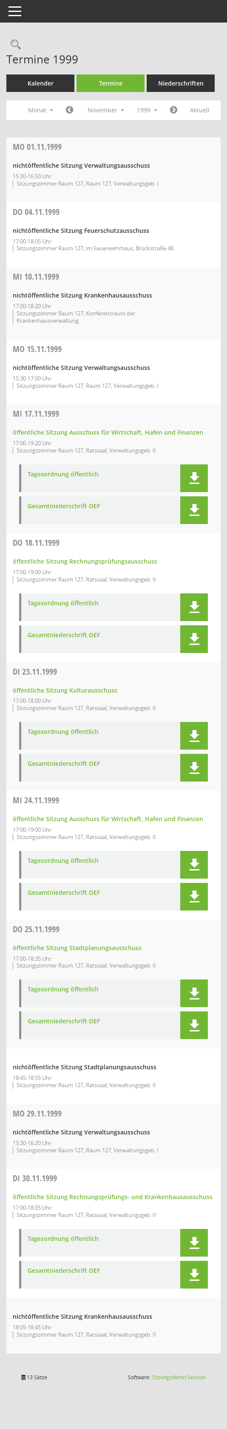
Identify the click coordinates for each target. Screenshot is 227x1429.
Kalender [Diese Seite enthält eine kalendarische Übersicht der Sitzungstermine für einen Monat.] (41, 83)
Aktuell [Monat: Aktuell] (200, 110)
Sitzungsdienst (179, 1377)
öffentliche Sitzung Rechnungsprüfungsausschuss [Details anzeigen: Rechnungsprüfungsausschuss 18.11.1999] (85, 561)
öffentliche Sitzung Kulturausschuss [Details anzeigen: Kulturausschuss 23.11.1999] (65, 690)
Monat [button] (40, 110)
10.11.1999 (36, 276)
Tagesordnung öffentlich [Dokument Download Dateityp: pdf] (63, 474)
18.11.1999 (36, 542)
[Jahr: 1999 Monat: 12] (174, 110)
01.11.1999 (37, 146)
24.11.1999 (36, 800)
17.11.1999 (36, 413)
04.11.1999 (36, 212)
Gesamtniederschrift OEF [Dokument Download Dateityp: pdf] (64, 506)
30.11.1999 (35, 1178)
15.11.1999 (37, 349)
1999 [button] (147, 110)
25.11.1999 (36, 929)
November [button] (106, 110)
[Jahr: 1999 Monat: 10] (69, 110)
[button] (194, 478)
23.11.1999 (35, 671)
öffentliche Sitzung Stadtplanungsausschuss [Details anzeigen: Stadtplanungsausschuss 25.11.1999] (77, 948)
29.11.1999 (37, 1113)
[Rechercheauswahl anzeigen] (13, 45)
